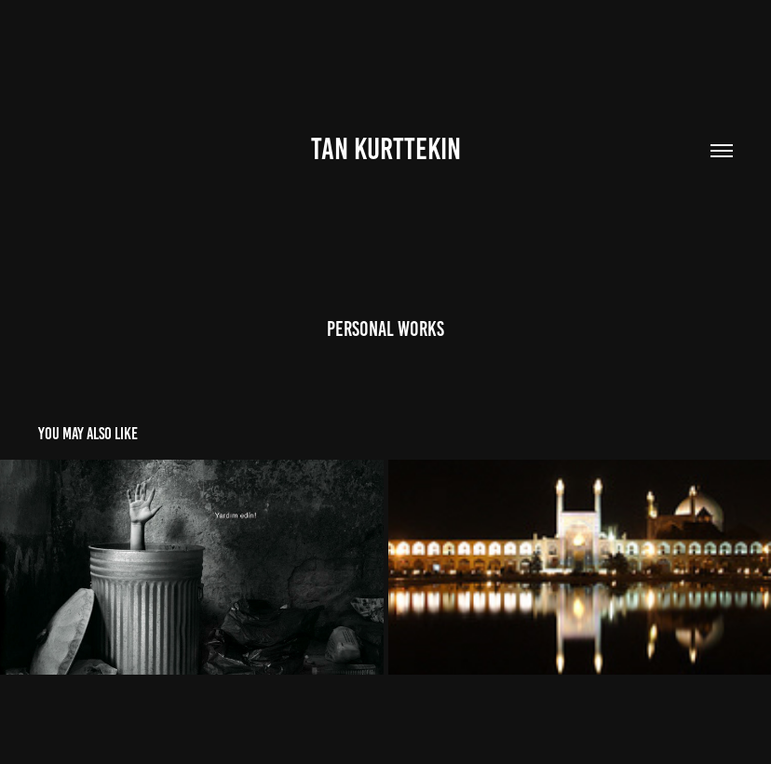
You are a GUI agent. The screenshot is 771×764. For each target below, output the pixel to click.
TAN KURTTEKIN (386, 149)
